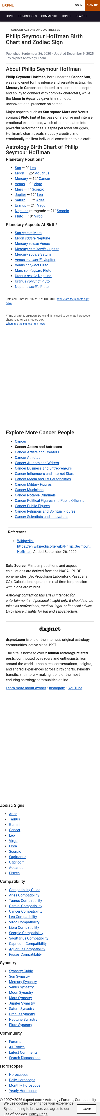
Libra (13, 846)
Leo (33, 168)
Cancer (44, 178)
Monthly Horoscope (25, 1085)
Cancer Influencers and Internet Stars (44, 474)
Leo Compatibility (23, 917)
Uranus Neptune (33, 276)
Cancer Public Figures (32, 506)
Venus (20, 184)
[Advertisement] (50, 380)
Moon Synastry (21, 992)
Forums (15, 1042)
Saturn (20, 200)
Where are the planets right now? (25, 323)
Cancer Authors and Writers (37, 463)
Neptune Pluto (32, 287)
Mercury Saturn (33, 254)
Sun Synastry (19, 976)
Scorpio (38, 189)
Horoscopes (18, 1074)
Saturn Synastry (21, 1009)
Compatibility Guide (24, 890)
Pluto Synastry (20, 1025)
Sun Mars (28, 233)
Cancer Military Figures (33, 484)
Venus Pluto (31, 265)
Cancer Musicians (29, 490)
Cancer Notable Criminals (35, 495)
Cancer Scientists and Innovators (41, 517)
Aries (40, 200)
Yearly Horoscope (23, 1091)
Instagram (57, 688)
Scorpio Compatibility (26, 933)
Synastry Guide (21, 971)
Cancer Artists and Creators (37, 452)
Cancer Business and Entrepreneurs (43, 468)
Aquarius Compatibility (27, 949)
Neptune (21, 211)
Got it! (87, 1109)
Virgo (38, 184)
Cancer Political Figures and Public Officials (49, 500)
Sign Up (92, 5)
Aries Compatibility (24, 895)
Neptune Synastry (23, 1019)
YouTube (75, 688)
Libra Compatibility (24, 927)
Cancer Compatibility (25, 911)
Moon (19, 173)
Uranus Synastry (22, 1014)
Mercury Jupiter (37, 249)
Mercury (21, 178)
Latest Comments (23, 1052)
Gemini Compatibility (25, 906)
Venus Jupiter (35, 260)
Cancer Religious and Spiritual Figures (45, 511)
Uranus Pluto (32, 281)
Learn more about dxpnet (26, 688)
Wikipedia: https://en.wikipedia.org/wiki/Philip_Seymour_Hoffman (54, 546)
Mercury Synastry (23, 982)
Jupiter (20, 195)
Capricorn (17, 862)
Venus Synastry (21, 987)
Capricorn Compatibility (28, 944)
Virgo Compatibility (24, 922)
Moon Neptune (32, 238)
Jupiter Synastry (22, 1003)
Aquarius (42, 173)
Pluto (19, 216)
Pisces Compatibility (25, 954)
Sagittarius (17, 857)
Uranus (20, 205)
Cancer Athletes (27, 457)
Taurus (14, 819)
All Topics (17, 1047)
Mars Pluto (33, 270)
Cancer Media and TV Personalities (43, 479)
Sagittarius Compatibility (28, 938)
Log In (77, 5)
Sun (18, 168)
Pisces (14, 873)
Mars (19, 189)
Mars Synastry (20, 998)
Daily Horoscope (22, 1080)
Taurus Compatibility (25, 900)
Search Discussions (25, 1058)
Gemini (14, 824)
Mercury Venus (32, 243)
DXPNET (9, 5)
